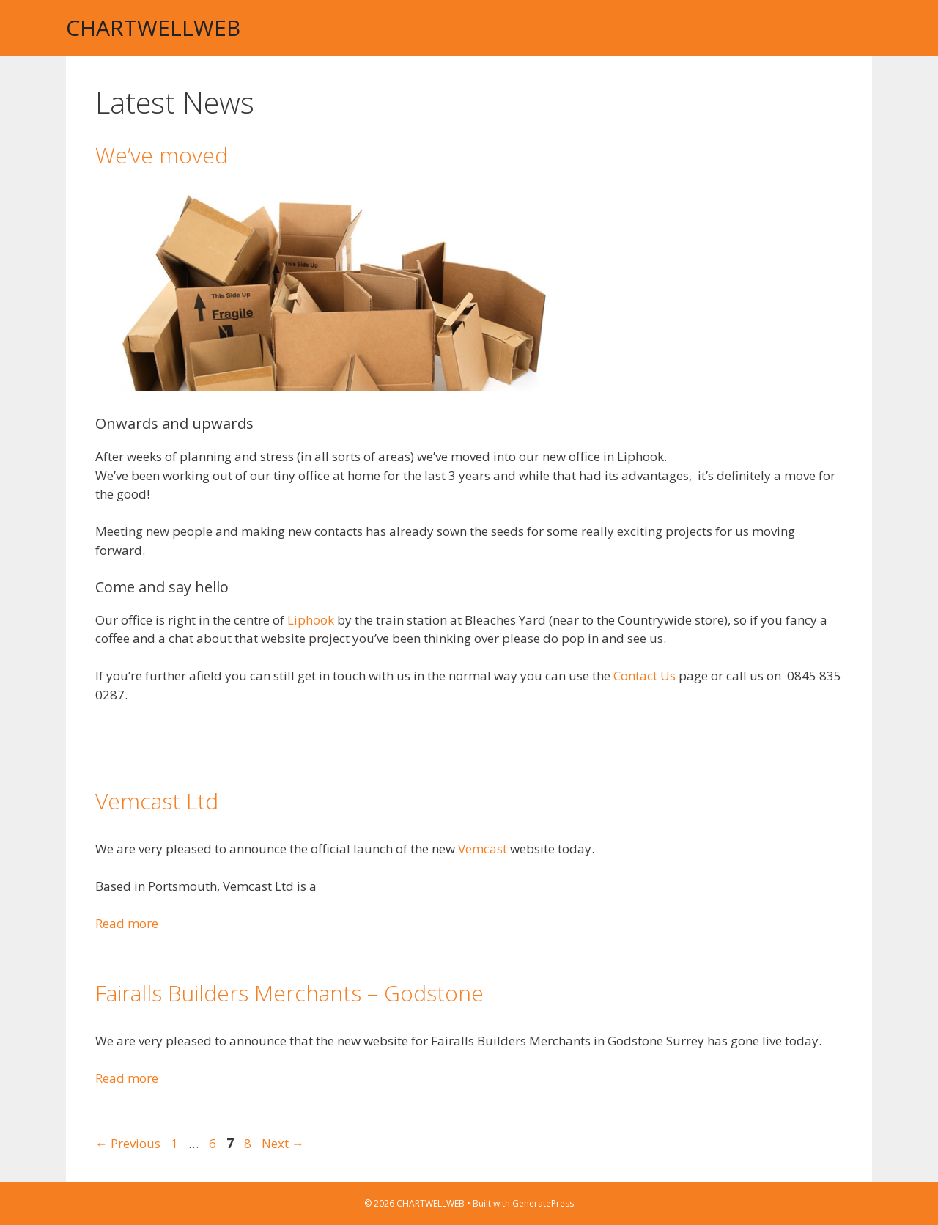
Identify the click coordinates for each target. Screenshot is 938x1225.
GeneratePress (543, 1203)
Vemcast (484, 848)
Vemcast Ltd (156, 801)
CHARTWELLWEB (153, 27)
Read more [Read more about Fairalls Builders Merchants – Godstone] (126, 1078)
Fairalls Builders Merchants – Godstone (289, 993)
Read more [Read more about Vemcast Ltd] (126, 923)
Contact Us (644, 675)
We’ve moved (161, 155)
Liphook (310, 619)
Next (283, 1143)
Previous (127, 1143)
